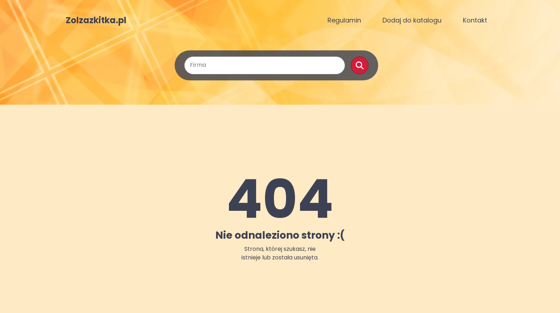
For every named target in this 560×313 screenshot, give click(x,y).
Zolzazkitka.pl (96, 20)
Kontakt (475, 20)
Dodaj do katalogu (411, 20)
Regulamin (344, 20)
